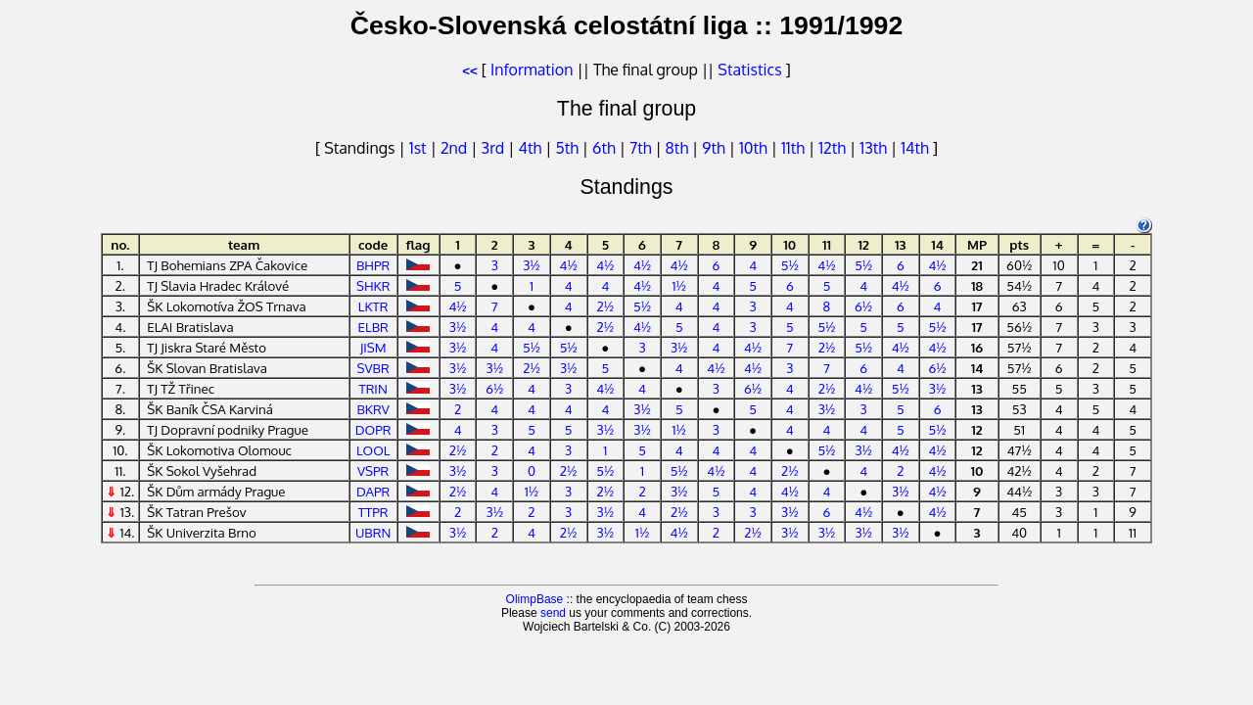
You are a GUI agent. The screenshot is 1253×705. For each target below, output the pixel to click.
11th (795, 148)
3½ (531, 265)
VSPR (373, 470)
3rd (495, 148)
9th (715, 148)
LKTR (373, 306)
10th (755, 148)
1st (420, 148)
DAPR (373, 491)
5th (568, 148)
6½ (863, 306)
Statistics (749, 69)
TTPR (373, 511)
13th (875, 148)
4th (532, 148)
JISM (373, 347)
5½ (790, 265)
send (553, 613)
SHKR (373, 285)
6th (606, 148)
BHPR (373, 265)
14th (917, 148)
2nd (456, 148)
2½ (606, 306)
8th (679, 148)
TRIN (373, 388)
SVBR (373, 367)
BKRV (373, 408)
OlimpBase (535, 599)
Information (531, 69)
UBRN (373, 532)
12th (834, 148)
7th (642, 148)
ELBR (373, 326)
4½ (569, 265)
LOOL (373, 450)
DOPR (373, 429)
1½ (679, 285)
